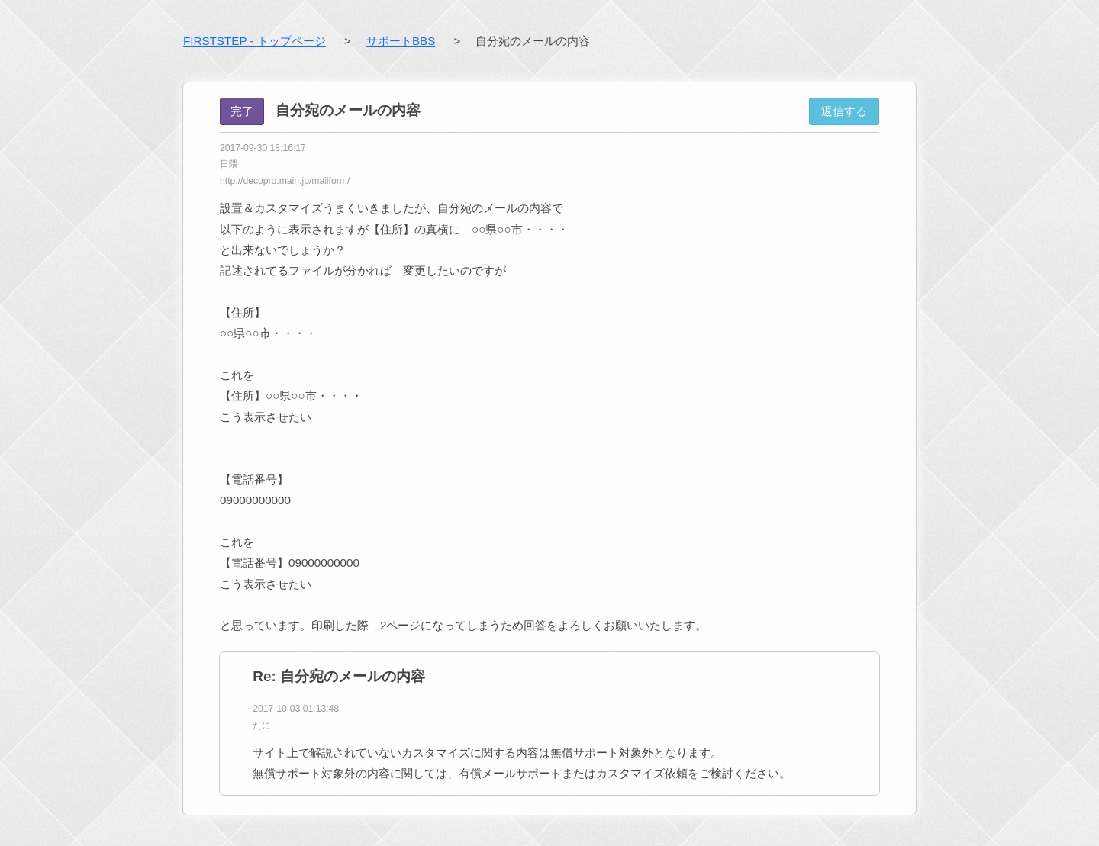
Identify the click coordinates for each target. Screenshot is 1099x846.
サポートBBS (400, 40)
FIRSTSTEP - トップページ (254, 40)
